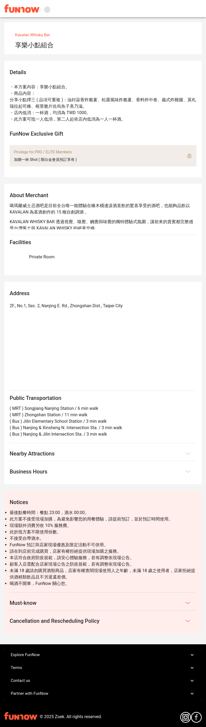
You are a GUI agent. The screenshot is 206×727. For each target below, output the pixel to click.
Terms (103, 667)
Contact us (103, 680)
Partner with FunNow (103, 693)
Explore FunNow (103, 655)
